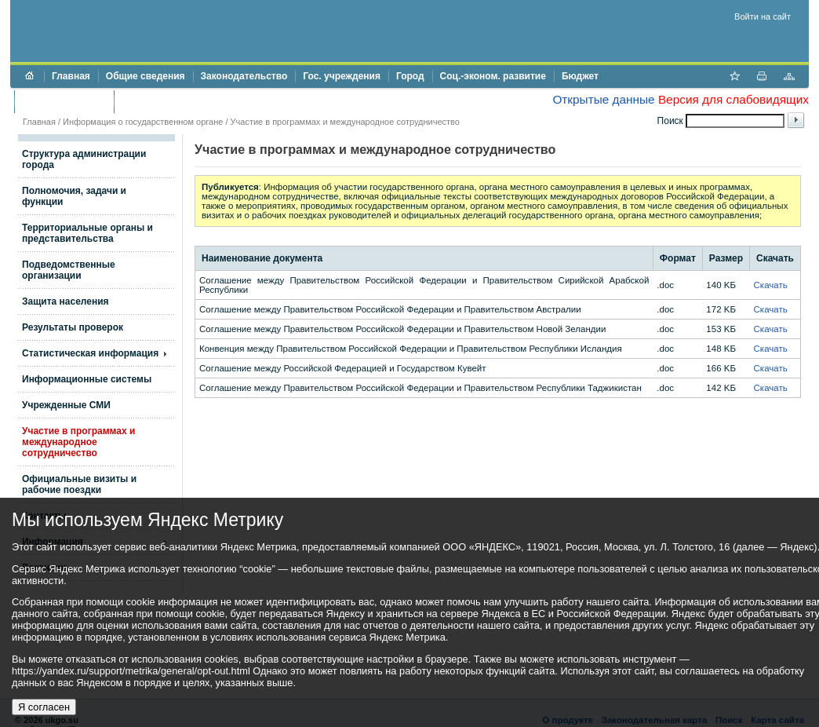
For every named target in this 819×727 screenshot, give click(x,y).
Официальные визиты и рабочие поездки (79, 484)
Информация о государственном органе (143, 121)
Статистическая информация (90, 353)
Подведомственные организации (68, 270)
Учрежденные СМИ (66, 405)
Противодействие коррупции (189, 101)
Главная (71, 76)
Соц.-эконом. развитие (493, 76)
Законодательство (244, 76)
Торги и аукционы (64, 101)
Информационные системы (86, 379)
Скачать (771, 285)
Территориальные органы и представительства (87, 233)
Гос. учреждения (341, 76)
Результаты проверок (72, 327)
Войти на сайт (762, 16)
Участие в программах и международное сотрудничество (345, 121)
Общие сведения (145, 76)
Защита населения (65, 301)
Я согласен (44, 707)
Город (410, 76)
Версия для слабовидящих (733, 99)
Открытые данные (603, 99)
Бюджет (580, 76)
